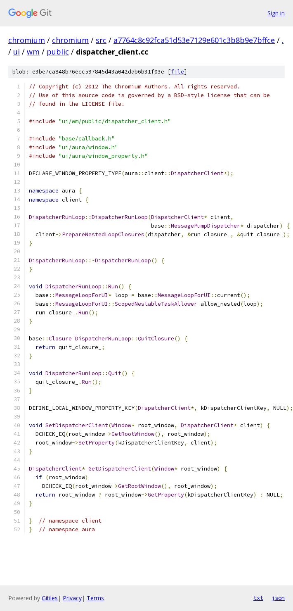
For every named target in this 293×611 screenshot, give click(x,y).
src (101, 40)
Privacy (72, 598)
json (278, 597)
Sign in (276, 13)
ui (16, 52)
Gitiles (50, 598)
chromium (26, 40)
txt (258, 597)
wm (33, 52)
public (58, 52)
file (177, 71)
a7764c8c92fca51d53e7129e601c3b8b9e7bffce (194, 40)
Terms (95, 598)
